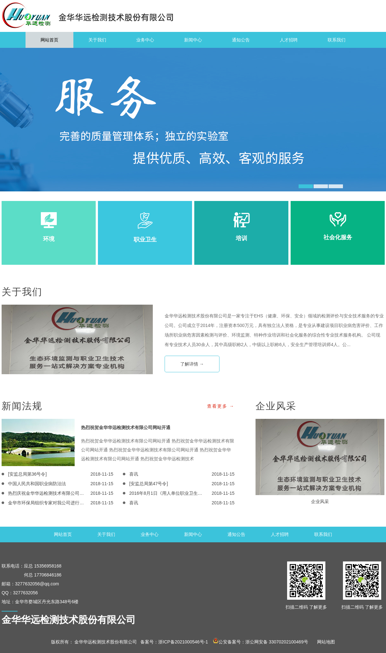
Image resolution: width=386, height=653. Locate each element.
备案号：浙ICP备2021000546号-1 (174, 641)
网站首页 (49, 39)
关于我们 (97, 39)
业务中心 (145, 39)
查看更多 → (220, 406)
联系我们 (336, 39)
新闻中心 (193, 39)
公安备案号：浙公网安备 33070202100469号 (260, 641)
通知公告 (241, 39)
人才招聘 (289, 39)
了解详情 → (192, 364)
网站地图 (324, 641)
